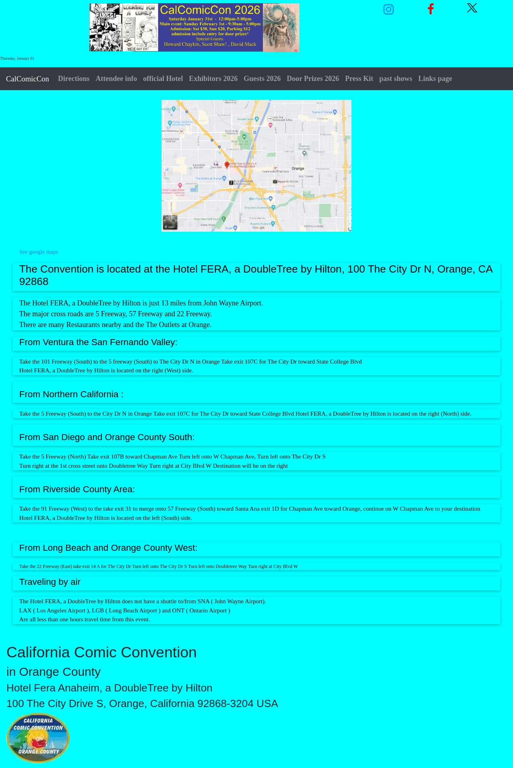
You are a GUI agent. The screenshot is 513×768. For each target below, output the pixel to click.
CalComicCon (27, 79)
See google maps (39, 252)
